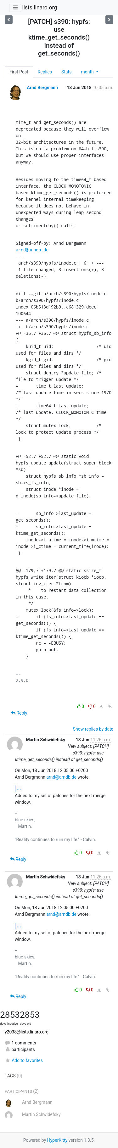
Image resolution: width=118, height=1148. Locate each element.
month (88, 71)
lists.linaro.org (39, 7)
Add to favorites (24, 1060)
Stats (66, 71)
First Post (18, 71)
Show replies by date (93, 729)
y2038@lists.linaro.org (26, 1031)
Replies (45, 71)
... (19, 788)
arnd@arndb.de (32, 250)
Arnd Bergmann (42, 87)
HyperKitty (57, 1140)
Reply (19, 713)
